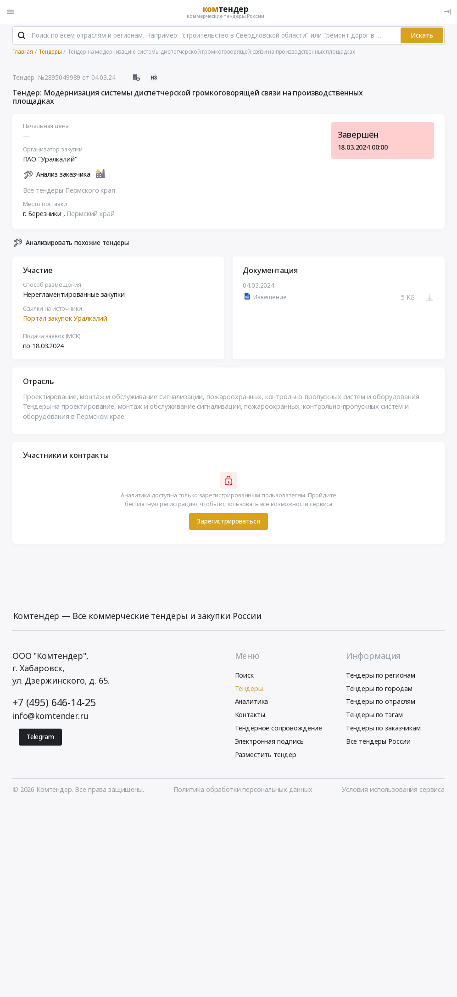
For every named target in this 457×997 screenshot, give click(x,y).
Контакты (250, 715)
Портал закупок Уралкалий (65, 318)
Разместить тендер (266, 755)
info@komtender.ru (50, 716)
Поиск (244, 675)
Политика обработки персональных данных (242, 790)
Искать (422, 36)
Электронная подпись (269, 741)
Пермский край (90, 214)
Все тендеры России (378, 741)
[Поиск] (21, 36)
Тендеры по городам (379, 689)
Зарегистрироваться (228, 522)
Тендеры (249, 689)
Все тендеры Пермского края (69, 190)
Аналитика (251, 702)
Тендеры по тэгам (374, 715)
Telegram (40, 737)
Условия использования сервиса (393, 790)
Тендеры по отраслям (380, 702)
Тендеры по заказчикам (383, 728)
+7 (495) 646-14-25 (53, 702)
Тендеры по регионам (380, 675)
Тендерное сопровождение (279, 728)
